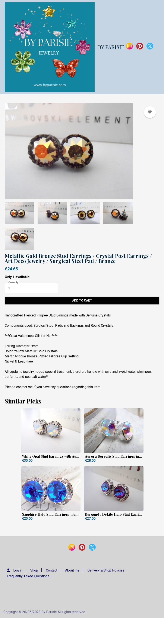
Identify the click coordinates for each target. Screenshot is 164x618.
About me (72, 570)
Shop (34, 570)
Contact (51, 570)
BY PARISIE (111, 47)
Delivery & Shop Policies (105, 570)
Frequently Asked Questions (28, 576)
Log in (17, 570)
